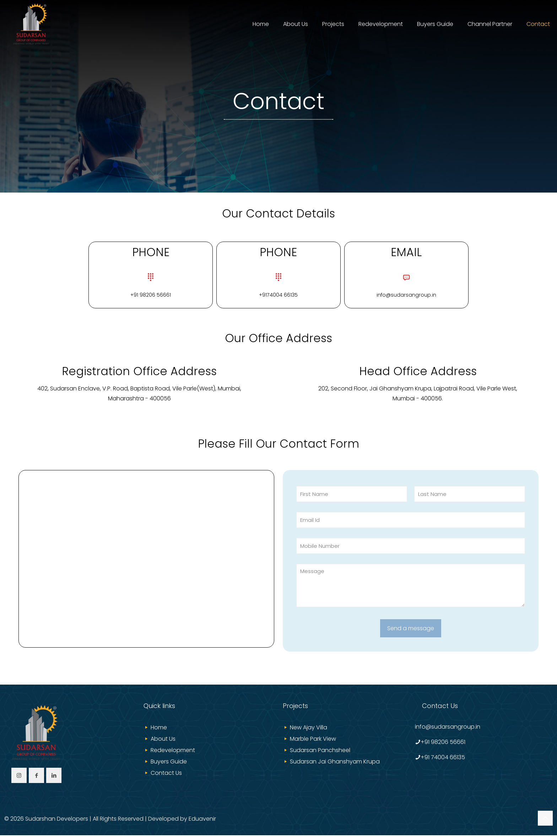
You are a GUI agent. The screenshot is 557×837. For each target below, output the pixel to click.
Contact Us (166, 775)
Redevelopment (173, 752)
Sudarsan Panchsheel (320, 752)
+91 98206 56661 (443, 744)
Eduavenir (202, 820)
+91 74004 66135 (443, 759)
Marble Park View (313, 740)
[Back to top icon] (545, 819)
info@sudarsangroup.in (447, 728)
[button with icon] (19, 777)
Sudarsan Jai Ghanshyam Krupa (335, 763)
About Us (163, 740)
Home (159, 729)
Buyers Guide (169, 763)
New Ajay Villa (308, 729)
